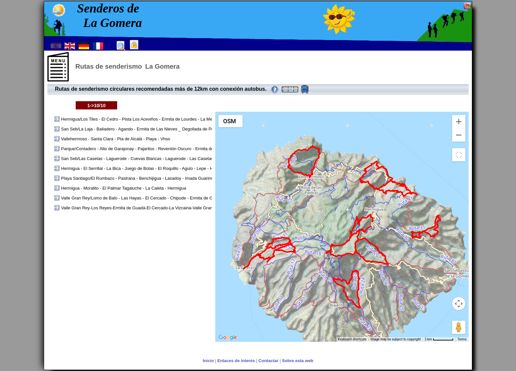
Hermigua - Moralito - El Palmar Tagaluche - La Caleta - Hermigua (123, 188)
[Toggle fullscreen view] (458, 154)
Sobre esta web (297, 360)
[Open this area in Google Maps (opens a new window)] (228, 337)
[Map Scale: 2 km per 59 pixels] (439, 339)
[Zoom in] (458, 121)
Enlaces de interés (236, 360)
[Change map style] (231, 121)
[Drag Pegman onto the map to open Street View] (458, 327)
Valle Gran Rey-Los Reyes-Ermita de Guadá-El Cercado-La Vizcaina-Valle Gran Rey (140, 207)
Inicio (208, 360)
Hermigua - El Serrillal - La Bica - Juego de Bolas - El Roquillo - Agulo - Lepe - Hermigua (144, 168)
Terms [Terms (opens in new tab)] (462, 339)
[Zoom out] (458, 135)
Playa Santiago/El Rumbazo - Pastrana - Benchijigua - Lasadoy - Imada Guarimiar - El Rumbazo (152, 178)
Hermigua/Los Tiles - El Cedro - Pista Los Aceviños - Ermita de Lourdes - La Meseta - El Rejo (149, 119)
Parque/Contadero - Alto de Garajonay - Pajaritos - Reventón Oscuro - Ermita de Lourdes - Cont (151, 148)
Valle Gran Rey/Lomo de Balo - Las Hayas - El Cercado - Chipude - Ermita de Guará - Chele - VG (153, 198)
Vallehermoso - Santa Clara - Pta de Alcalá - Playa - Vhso (115, 138)
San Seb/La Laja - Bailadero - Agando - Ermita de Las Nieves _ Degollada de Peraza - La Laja (150, 129)
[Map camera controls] (458, 303)
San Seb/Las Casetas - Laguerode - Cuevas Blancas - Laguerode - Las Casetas (136, 158)
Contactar (268, 360)
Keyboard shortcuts (352, 339)
